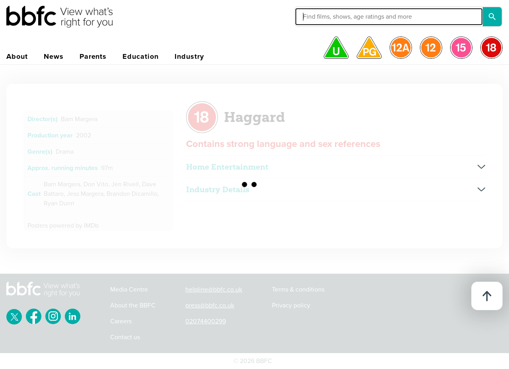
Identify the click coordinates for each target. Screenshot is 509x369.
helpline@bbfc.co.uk (213, 290)
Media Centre (129, 290)
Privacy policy (291, 305)
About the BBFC (132, 305)
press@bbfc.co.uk (209, 305)
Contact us (125, 337)
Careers (121, 321)
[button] (329, 16)
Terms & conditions (298, 290)
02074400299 (205, 321)
